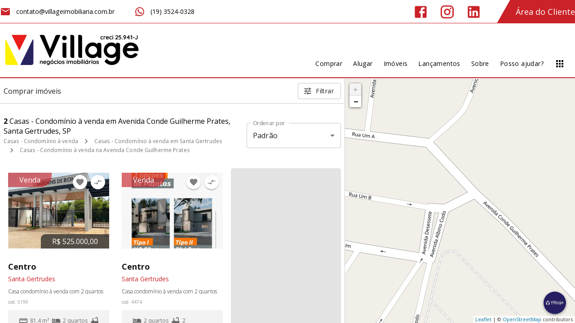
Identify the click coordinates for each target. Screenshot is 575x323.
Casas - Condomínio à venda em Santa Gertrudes (158, 141)
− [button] (356, 101)
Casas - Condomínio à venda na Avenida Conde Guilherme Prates (105, 150)
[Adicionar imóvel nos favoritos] (80, 182)
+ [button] (355, 89)
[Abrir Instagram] (447, 12)
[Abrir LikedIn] (474, 12)
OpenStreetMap (522, 319)
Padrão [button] (265, 135)
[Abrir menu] (560, 63)
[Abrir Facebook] (421, 12)
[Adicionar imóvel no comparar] (98, 182)
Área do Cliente (545, 11)
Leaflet (483, 319)
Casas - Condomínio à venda (41, 141)
